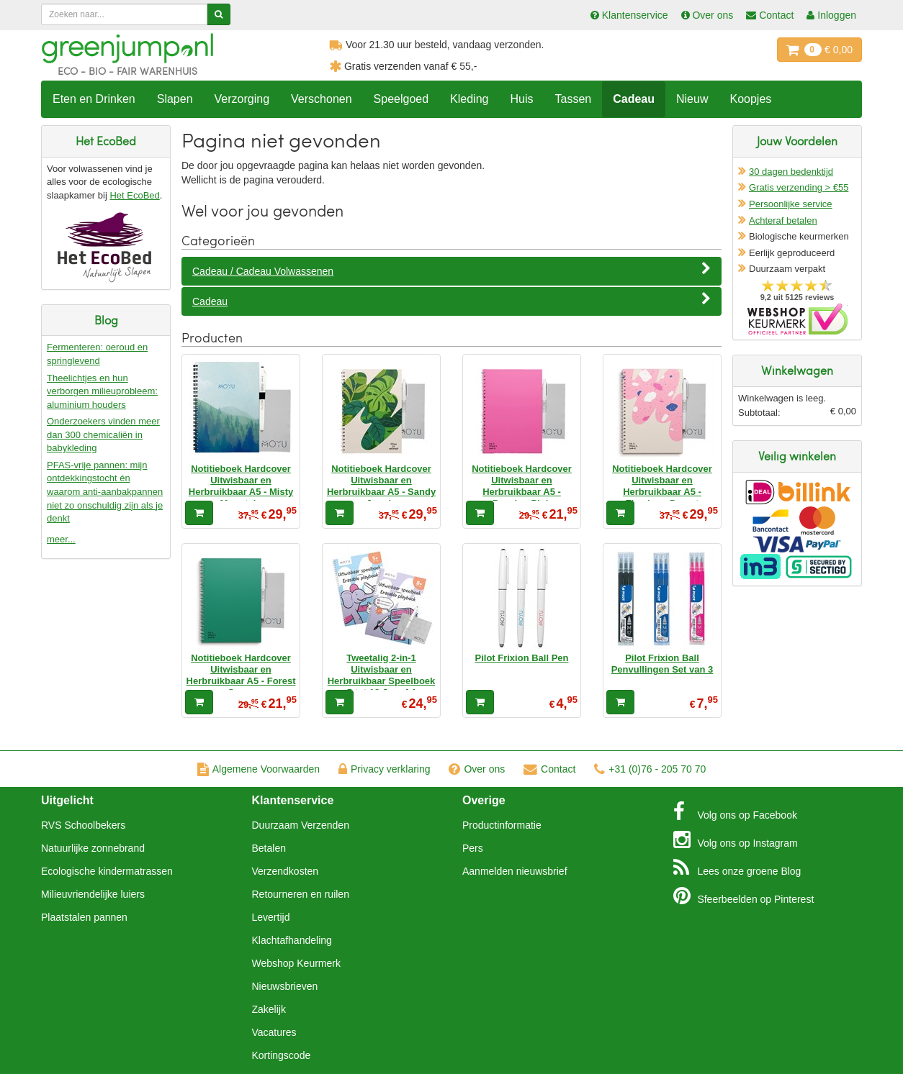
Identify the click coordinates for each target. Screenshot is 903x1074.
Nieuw (692, 99)
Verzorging (242, 99)
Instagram (735, 839)
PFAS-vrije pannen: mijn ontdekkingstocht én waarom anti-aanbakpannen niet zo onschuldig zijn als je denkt (105, 492)
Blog (737, 867)
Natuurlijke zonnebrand (93, 848)
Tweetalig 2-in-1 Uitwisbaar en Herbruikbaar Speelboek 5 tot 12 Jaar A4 (382, 675)
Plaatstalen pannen (84, 917)
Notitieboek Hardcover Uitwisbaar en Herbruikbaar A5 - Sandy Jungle (381, 486)
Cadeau (634, 99)
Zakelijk (269, 1009)
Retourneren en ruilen (300, 894)
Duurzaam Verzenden (300, 825)
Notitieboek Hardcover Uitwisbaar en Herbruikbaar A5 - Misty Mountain (241, 486)
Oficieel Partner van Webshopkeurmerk (797, 319)
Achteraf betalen (783, 220)
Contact (549, 769)
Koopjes (750, 99)
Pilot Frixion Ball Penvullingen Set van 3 (662, 663)
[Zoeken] (218, 14)
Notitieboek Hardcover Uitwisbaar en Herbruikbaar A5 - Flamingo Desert (662, 486)
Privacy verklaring (384, 769)
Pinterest (743, 896)
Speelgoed (401, 99)
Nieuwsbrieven (285, 986)
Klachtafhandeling (292, 940)
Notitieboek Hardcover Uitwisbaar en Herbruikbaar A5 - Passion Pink (522, 486)
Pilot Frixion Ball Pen (521, 657)
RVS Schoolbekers (83, 825)
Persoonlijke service (790, 204)
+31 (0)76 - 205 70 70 (650, 769)
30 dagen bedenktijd (791, 171)
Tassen (572, 99)
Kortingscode (281, 1055)
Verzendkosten (285, 871)
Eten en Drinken (94, 99)
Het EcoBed (134, 195)
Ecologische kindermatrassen (107, 871)
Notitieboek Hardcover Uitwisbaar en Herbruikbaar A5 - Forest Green (241, 675)
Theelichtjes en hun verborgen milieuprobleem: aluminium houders (102, 391)
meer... (61, 539)
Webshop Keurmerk (296, 963)
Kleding (469, 99)
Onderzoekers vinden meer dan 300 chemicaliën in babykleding (103, 434)
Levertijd (271, 917)
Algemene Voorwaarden (258, 769)
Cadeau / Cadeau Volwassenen (451, 270)
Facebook (735, 811)
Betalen (269, 848)
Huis (521, 99)
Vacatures (274, 1032)
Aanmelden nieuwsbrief (514, 871)
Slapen (175, 99)
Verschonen (321, 99)
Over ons (477, 769)
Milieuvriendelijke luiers (93, 894)
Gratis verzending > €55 (798, 187)
